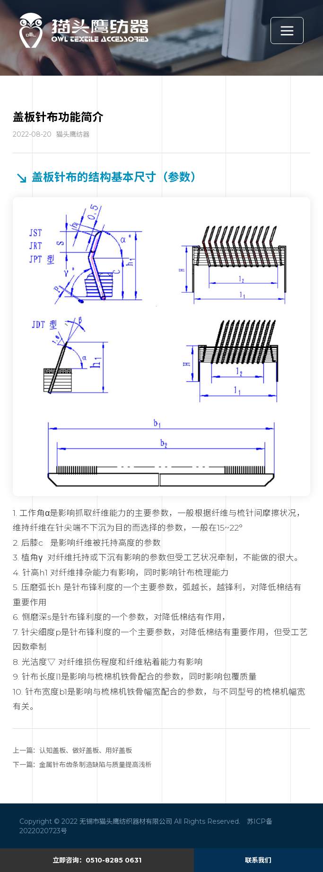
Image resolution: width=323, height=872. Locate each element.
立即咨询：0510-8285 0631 (96, 860)
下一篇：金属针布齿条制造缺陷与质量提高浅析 (82, 764)
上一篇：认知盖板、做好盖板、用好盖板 (72, 750)
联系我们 (258, 860)
